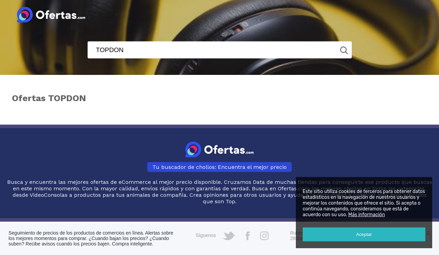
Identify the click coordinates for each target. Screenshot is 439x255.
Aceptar (364, 234)
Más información (366, 215)
